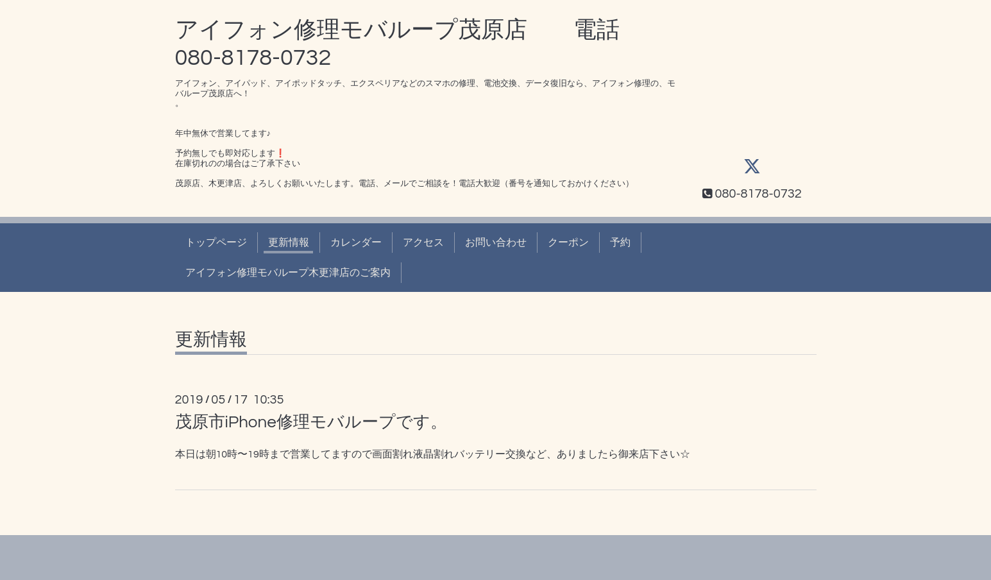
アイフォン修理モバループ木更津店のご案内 (288, 273)
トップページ (216, 242)
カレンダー (356, 242)
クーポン (568, 242)
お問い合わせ (496, 242)
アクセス (423, 242)
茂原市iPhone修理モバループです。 (311, 422)
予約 (620, 242)
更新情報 (288, 242)
